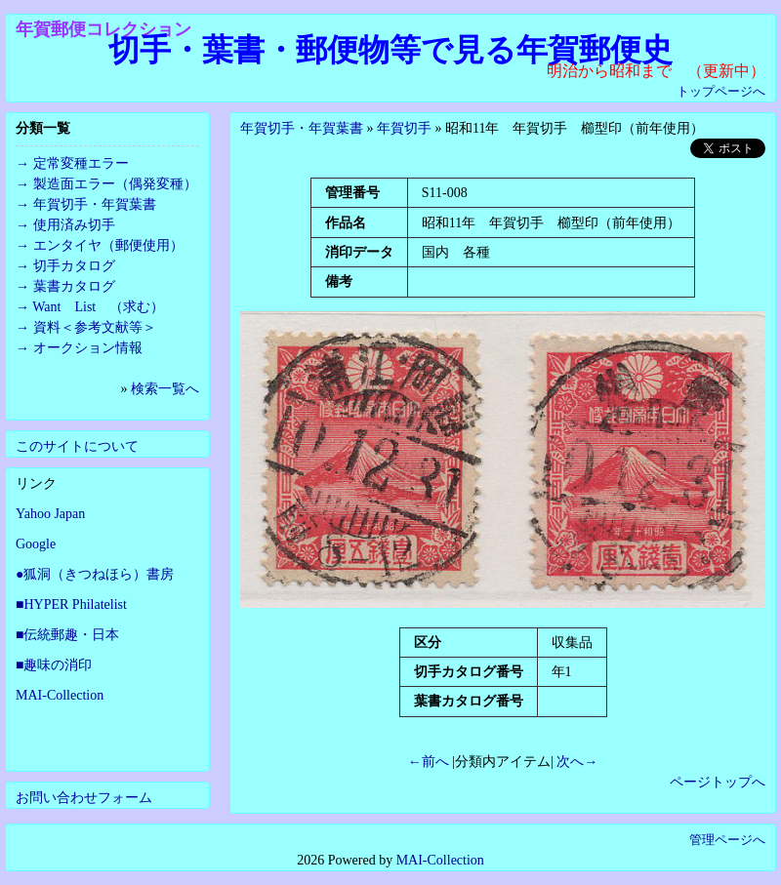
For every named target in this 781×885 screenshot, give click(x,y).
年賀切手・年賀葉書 (301, 128)
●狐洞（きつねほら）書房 (95, 574)
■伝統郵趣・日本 (67, 634)
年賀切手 (404, 128)
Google (36, 544)
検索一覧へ (165, 389)
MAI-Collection (59, 695)
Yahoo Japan (50, 513)
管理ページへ (727, 839)
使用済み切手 (74, 225)
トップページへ (721, 91)
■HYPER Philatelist (71, 604)
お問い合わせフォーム (84, 797)
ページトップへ (717, 782)
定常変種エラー (81, 163)
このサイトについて (77, 446)
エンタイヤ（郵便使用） (108, 245)
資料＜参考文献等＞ (94, 327)
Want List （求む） (98, 307)
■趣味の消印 (54, 665)
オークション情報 (88, 348)
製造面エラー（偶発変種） (115, 184)
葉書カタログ (74, 286)
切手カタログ (74, 266)
